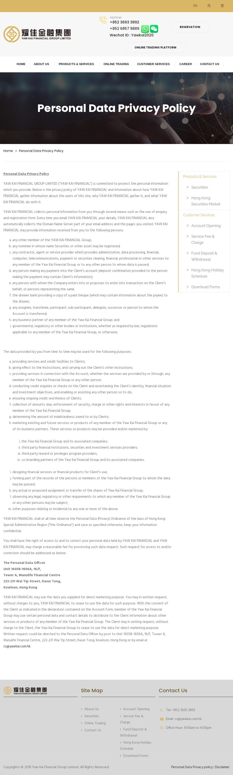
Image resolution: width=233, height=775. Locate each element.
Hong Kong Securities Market (205, 201)
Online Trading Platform (155, 47)
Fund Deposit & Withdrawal (204, 256)
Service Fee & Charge (202, 239)
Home (8, 151)
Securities (199, 187)
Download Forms (205, 287)
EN (195, 6)
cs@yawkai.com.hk (16, 646)
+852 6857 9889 (134, 28)
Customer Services (199, 215)
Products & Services (200, 176)
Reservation (190, 27)
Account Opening (206, 226)
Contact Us (91, 730)
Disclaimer (222, 767)
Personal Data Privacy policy (41, 151)
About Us (90, 709)
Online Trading (93, 723)
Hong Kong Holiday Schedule (207, 273)
